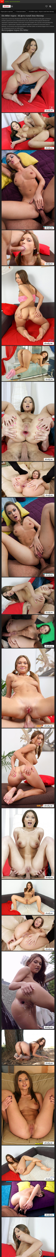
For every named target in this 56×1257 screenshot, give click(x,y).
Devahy (7, 6)
